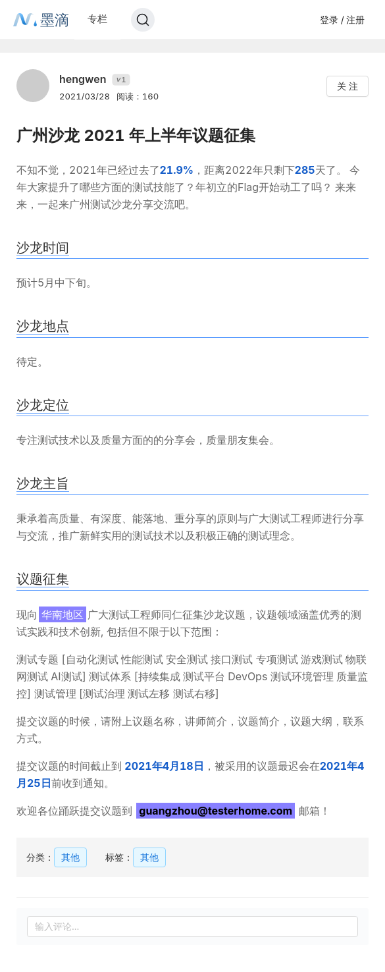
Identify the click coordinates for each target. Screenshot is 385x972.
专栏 (97, 19)
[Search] (143, 20)
